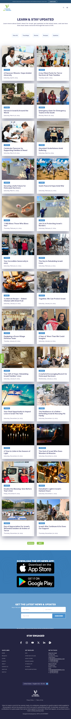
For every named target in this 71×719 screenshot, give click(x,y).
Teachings (42, 448)
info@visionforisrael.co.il (57, 669)
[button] (67, 7)
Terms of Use (37, 628)
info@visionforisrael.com (57, 658)
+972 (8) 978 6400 (54, 671)
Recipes (7, 295)
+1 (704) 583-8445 (54, 660)
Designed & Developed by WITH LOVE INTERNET (35, 713)
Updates (7, 69)
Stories (7, 107)
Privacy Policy (50, 628)
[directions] (59, 616)
